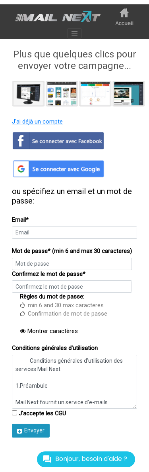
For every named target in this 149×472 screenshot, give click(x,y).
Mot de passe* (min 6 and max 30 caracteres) (72, 251)
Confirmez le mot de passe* (48, 274)
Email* (20, 220)
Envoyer (31, 430)
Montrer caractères (49, 331)
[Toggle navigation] (75, 33)
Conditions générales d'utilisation (55, 348)
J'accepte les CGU (39, 413)
